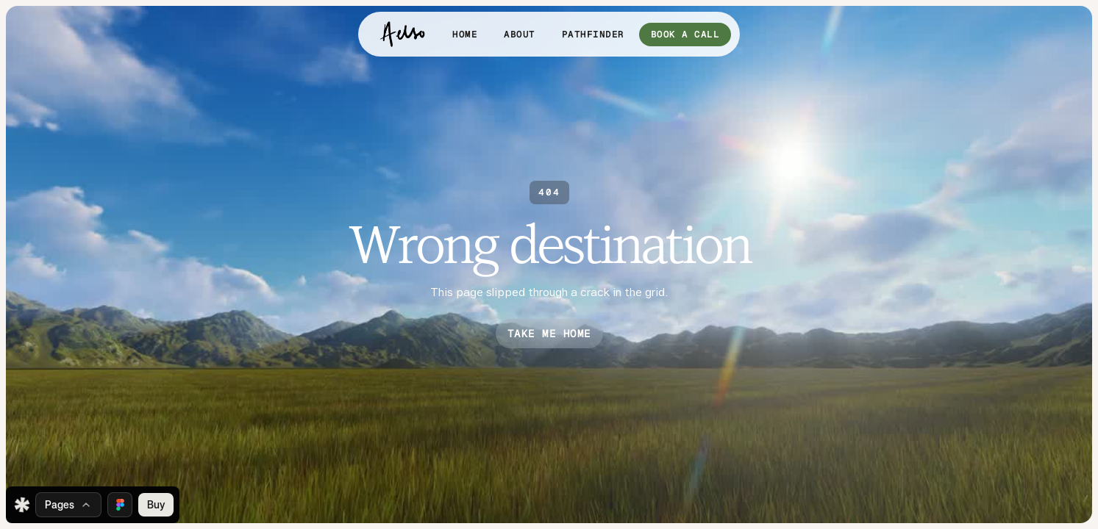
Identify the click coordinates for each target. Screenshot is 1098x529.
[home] (402, 34)
